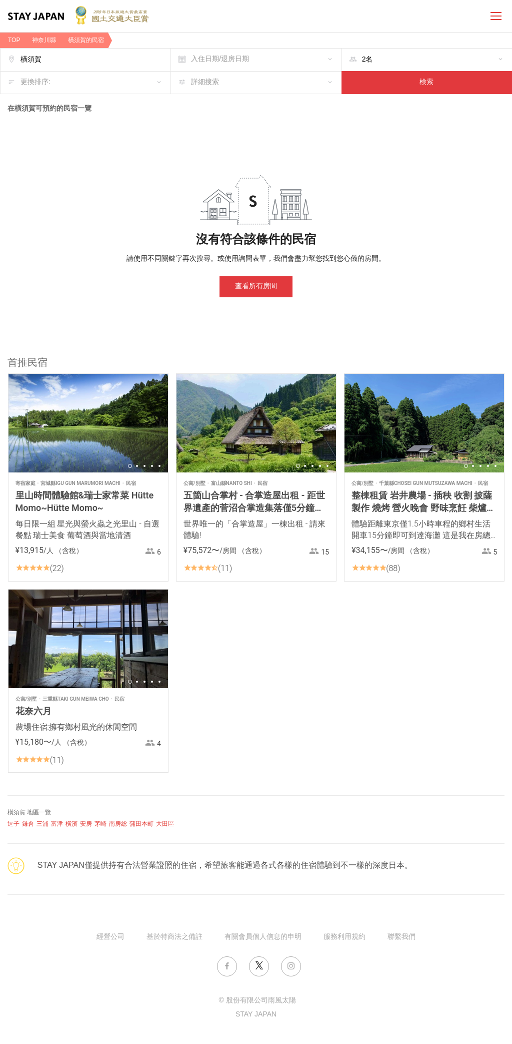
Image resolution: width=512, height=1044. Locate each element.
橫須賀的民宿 (86, 40)
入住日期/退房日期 (220, 59)
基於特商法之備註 (174, 937)
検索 (427, 82)
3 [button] (145, 466)
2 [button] (137, 466)
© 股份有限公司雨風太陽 (257, 1000)
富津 (57, 824)
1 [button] (130, 466)
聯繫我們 (402, 937)
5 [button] (159, 466)
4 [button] (152, 466)
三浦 (42, 824)
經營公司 (110, 937)
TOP (14, 40)
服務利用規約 (345, 937)
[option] (88, 423)
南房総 (118, 824)
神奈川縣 (44, 40)
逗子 (14, 824)
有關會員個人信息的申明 (263, 937)
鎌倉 (28, 824)
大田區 (165, 824)
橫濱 (72, 824)
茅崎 (100, 824)
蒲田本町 (142, 824)
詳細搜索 (205, 82)
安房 (86, 824)
